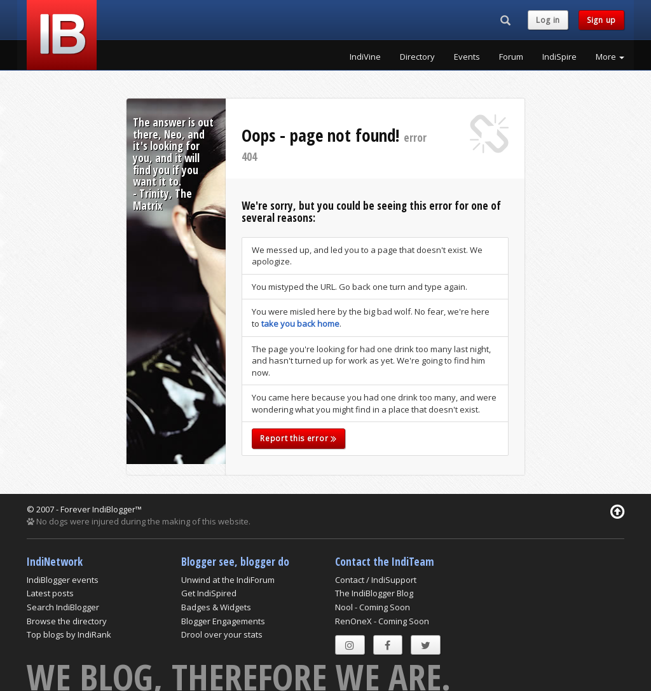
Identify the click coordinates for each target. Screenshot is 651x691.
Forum (511, 56)
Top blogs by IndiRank (69, 634)
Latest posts (50, 593)
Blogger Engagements (223, 621)
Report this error (298, 438)
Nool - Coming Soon (372, 607)
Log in (548, 20)
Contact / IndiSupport (375, 579)
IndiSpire (559, 56)
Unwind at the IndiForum (228, 579)
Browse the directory (67, 621)
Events (467, 56)
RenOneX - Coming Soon (382, 621)
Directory (417, 56)
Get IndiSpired (208, 593)
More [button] (610, 56)
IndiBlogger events (63, 579)
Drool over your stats (222, 634)
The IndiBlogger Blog (374, 593)
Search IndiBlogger (63, 607)
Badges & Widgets (216, 607)
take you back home (300, 323)
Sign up (601, 20)
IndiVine (365, 56)
